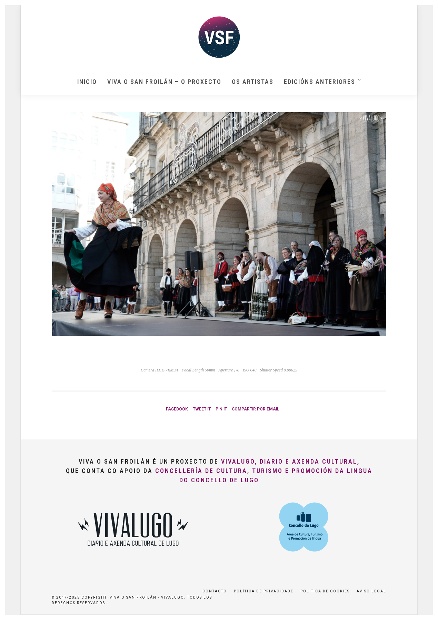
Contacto (214, 591)
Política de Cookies (325, 591)
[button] (423, 9)
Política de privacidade (263, 591)
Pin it (221, 409)
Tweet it (202, 409)
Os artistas (252, 81)
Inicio (87, 81)
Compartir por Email (255, 409)
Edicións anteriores (319, 81)
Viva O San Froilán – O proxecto (164, 81)
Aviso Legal (371, 591)
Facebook (177, 409)
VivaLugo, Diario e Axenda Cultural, (290, 461)
